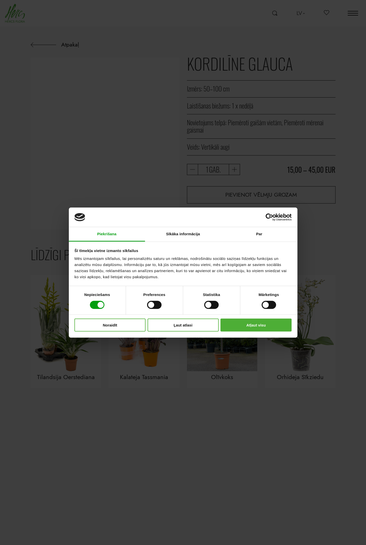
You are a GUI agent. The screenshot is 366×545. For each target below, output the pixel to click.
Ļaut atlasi (182, 325)
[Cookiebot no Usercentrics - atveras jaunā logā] (269, 217)
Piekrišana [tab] (106, 234)
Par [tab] (259, 234)
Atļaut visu (256, 325)
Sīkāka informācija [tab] (183, 234)
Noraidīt (110, 325)
